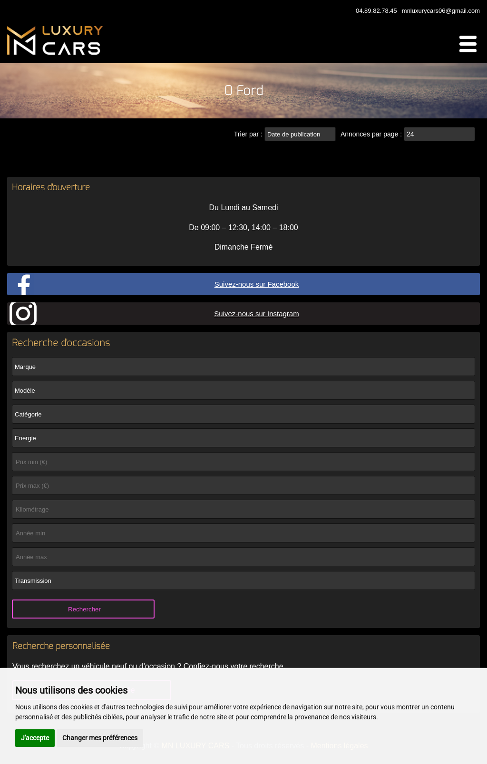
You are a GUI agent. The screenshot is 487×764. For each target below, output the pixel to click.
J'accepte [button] (35, 738)
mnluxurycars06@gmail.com (441, 10)
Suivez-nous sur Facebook (256, 284)
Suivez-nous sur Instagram (256, 313)
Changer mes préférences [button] (99, 738)
